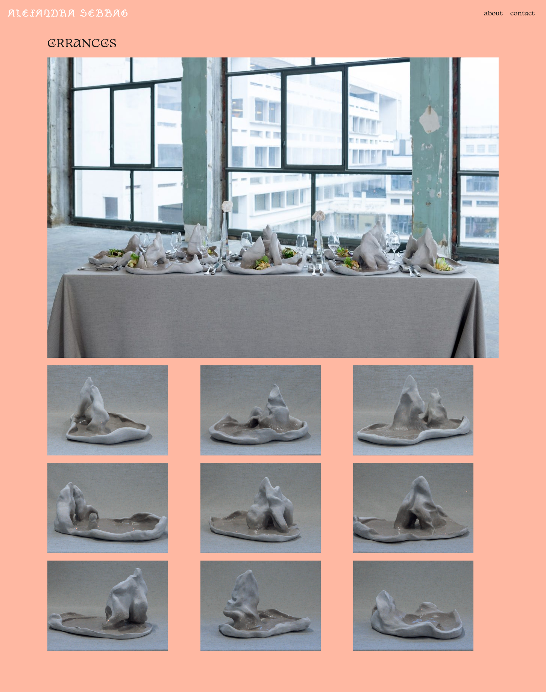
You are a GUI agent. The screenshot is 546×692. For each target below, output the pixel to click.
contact (522, 14)
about (493, 14)
